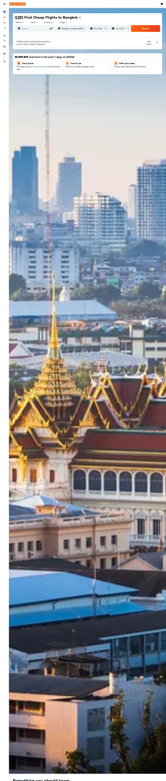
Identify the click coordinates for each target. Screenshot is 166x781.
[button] (4, 4)
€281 (19, 17)
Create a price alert (40, 66)
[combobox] (20, 22)
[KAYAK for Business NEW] (4, 46)
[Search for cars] (4, 22)
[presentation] (80, 17)
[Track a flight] (4, 41)
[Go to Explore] (4, 35)
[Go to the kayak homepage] (17, 4)
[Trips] (4, 53)
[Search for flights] (4, 11)
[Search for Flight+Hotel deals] (4, 28)
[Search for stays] (4, 17)
